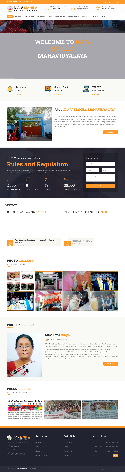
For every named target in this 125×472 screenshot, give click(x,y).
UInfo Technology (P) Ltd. (23, 468)
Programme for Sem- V (82, 244)
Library (66, 446)
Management (41, 16)
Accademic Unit (60, 16)
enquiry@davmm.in (26, 2)
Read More (19, 94)
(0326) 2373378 (12, 2)
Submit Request (101, 186)
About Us (18, 16)
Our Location (106, 7)
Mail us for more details (84, 7)
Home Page (39, 442)
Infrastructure (68, 442)
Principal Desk (29, 16)
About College (39, 446)
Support (116, 469)
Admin (103, 16)
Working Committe (73, 16)
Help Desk (108, 469)
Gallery (85, 16)
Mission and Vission (41, 455)
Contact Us (94, 16)
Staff (50, 16)
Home (10, 16)
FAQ (101, 469)
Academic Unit (68, 451)
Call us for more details (58, 7)
